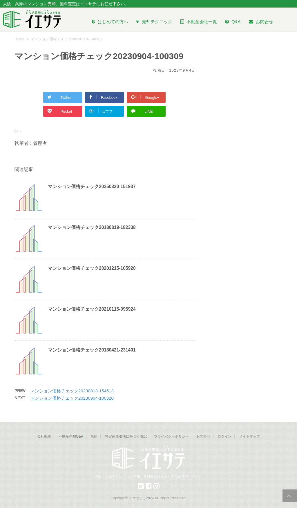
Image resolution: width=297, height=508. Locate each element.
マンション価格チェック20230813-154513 (72, 390)
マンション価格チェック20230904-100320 (72, 398)
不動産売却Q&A (71, 436)
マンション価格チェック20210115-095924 (92, 309)
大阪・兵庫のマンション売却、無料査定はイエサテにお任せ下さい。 (148, 476)
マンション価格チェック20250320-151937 (92, 186)
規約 (93, 436)
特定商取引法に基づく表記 (126, 436)
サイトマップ (249, 436)
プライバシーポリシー (171, 436)
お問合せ (203, 436)
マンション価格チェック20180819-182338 (92, 227)
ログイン (224, 436)
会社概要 (44, 436)
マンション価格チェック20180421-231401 (92, 349)
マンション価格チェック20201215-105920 (92, 268)
